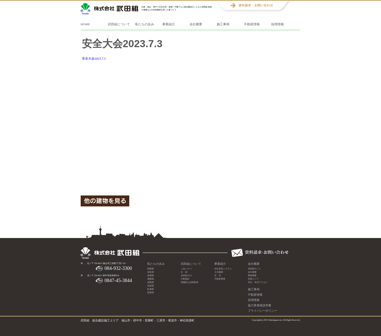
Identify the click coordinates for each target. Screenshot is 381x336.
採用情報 (277, 24)
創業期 (150, 268)
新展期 (150, 292)
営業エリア (253, 279)
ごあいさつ (186, 268)
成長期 (150, 272)
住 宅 (217, 275)
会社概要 (196, 24)
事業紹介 (168, 24)
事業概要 (252, 275)
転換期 (150, 289)
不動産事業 (219, 279)
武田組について (119, 24)
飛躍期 (150, 279)
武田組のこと (254, 268)
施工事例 (223, 24)
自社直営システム (223, 268)
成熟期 (150, 282)
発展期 (150, 275)
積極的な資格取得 (189, 282)
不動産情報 (252, 24)
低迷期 (150, 285)
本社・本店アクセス (258, 282)
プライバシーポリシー (262, 310)
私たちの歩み (144, 24)
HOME (85, 24)
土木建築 (218, 272)
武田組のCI (186, 275)
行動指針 (185, 279)
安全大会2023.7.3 (94, 58)
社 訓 (184, 272)
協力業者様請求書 (259, 305)
